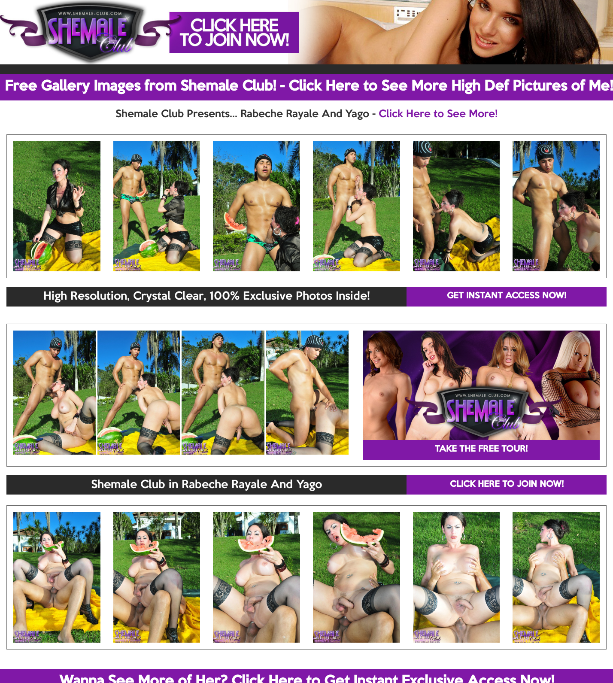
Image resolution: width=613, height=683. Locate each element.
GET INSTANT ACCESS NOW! (506, 296)
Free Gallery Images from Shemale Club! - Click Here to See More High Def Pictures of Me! (309, 86)
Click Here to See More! (438, 114)
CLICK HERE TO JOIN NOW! (507, 485)
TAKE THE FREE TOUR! (481, 449)
